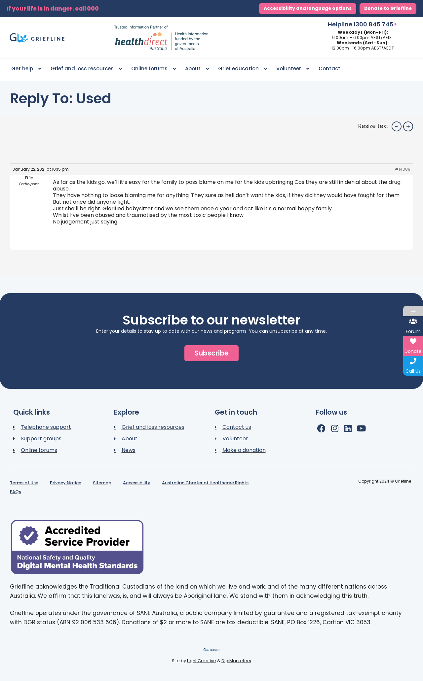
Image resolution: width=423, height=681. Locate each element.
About (197, 69)
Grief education (242, 69)
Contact (329, 68)
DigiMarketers (236, 661)
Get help (26, 69)
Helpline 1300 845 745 (362, 24)
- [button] (396, 126)
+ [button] (408, 126)
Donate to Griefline (388, 8)
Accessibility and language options (308, 8)
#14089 (402, 169)
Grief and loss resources (86, 69)
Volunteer (292, 69)
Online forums (153, 69)
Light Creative (201, 661)
